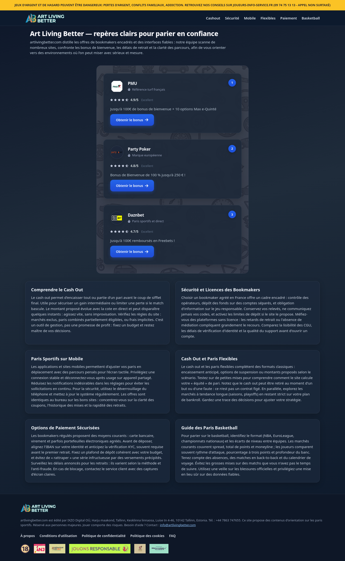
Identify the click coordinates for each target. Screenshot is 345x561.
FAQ (172, 535)
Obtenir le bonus (132, 120)
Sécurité (232, 18)
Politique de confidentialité (103, 535)
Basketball (311, 18)
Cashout (213, 18)
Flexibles (267, 18)
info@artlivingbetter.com (178, 525)
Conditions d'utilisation (58, 535)
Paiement (288, 18)
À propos (27, 535)
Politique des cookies (147, 535)
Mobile (250, 18)
